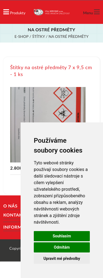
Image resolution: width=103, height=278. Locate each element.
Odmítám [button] (62, 247)
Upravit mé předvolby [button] (61, 258)
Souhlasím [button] (62, 236)
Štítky (39, 36)
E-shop (22, 36)
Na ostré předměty (69, 36)
